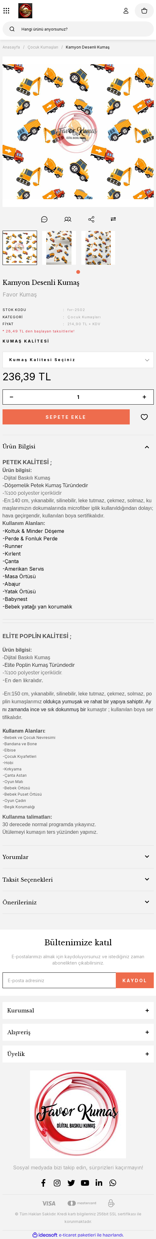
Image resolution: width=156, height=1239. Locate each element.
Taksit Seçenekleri (28, 880)
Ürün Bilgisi (19, 446)
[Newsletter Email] (78, 980)
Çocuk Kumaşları (84, 317)
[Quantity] (78, 397)
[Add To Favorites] (144, 416)
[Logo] (25, 10)
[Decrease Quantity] (12, 397)
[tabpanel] (19, 248)
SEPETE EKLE (66, 417)
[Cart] (144, 10)
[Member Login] (126, 10)
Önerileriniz (20, 902)
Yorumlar (15, 857)
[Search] (78, 29)
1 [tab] (78, 272)
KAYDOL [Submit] (134, 980)
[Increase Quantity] (144, 397)
